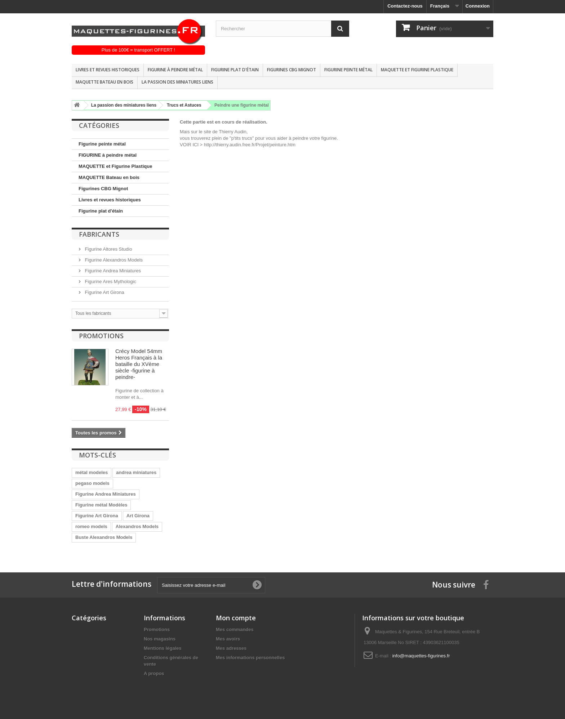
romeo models (91, 526)
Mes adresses (231, 648)
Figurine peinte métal (348, 70)
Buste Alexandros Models (103, 537)
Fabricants (99, 234)
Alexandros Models (137, 526)
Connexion (478, 6)
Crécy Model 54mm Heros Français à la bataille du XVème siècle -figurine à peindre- (138, 364)
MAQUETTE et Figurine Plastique (417, 70)
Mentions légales (163, 648)
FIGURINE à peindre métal (175, 70)
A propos (154, 673)
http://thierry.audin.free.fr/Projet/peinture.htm (249, 144)
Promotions (101, 335)
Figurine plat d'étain (235, 70)
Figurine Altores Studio (108, 249)
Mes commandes (235, 629)
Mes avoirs (228, 639)
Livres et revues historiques (107, 70)
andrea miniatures (136, 472)
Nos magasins (159, 639)
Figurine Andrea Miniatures (112, 270)
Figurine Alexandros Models (113, 260)
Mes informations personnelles (250, 657)
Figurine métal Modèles (101, 505)
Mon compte (236, 617)
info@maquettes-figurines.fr (421, 655)
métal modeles (91, 472)
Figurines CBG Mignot (291, 70)
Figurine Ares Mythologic (110, 281)
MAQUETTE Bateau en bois (104, 82)
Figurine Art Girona (104, 292)
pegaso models (92, 483)
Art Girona (138, 515)
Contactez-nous (405, 6)
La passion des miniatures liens (177, 82)
